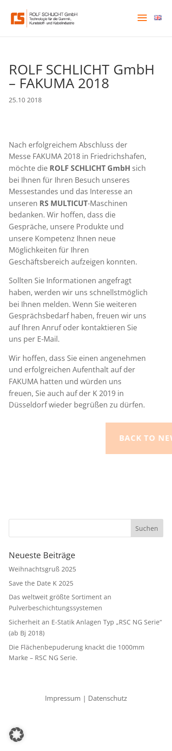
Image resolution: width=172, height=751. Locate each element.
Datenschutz (107, 698)
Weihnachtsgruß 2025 (42, 569)
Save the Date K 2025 (41, 583)
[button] (142, 24)
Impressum (63, 698)
